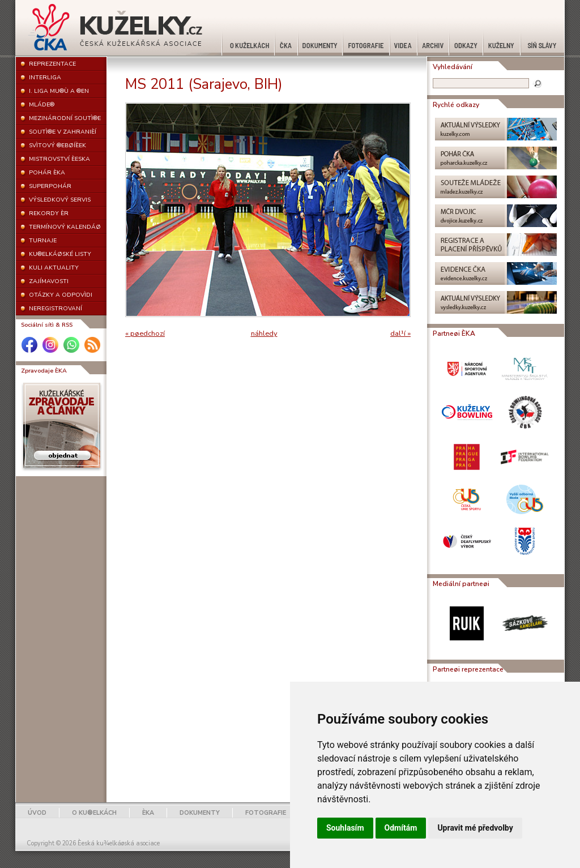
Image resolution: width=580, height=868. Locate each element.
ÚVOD (37, 813)
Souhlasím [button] (345, 827)
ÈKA (148, 813)
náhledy (264, 333)
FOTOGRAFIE (265, 813)
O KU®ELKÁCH (94, 813)
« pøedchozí (145, 333)
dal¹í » (400, 333)
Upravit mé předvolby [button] (475, 827)
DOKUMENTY (200, 813)
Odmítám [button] (401, 827)
